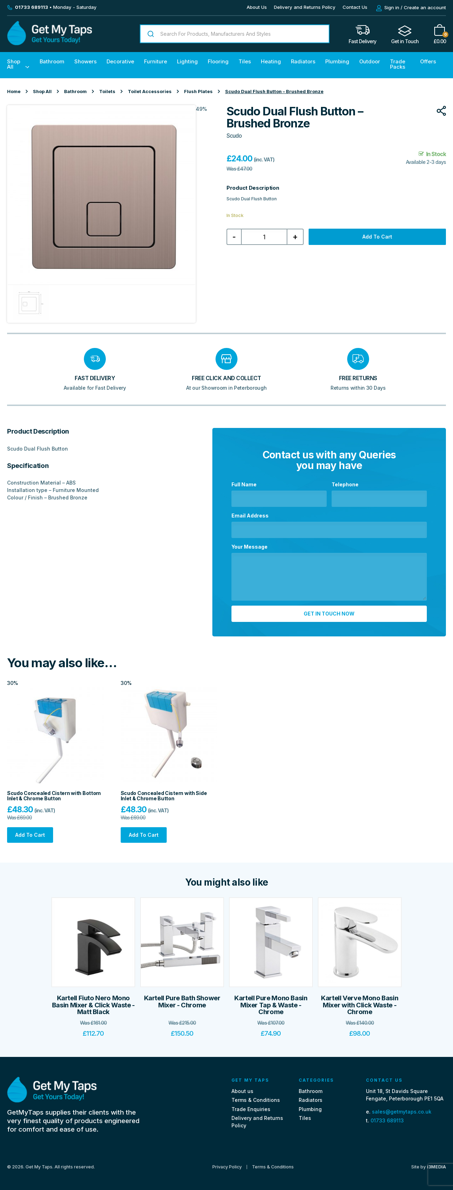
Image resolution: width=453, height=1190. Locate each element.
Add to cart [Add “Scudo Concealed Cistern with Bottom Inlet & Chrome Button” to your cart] (30, 835)
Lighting (187, 61)
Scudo (234, 135)
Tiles (245, 61)
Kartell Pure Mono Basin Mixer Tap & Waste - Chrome (270, 1005)
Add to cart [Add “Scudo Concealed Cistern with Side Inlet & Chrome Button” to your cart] (144, 835)
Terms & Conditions (255, 1100)
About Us (257, 7)
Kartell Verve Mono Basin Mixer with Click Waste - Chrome (359, 1005)
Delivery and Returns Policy (305, 7)
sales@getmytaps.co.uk (401, 1112)
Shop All (13, 64)
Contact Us (355, 7)
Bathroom (52, 61)
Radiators (303, 61)
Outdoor (369, 61)
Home (14, 91)
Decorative (120, 61)
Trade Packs (397, 64)
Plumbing (337, 61)
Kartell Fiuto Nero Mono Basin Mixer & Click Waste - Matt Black (93, 1005)
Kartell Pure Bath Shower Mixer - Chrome (182, 1001)
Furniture (155, 61)
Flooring (218, 61)
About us (242, 1091)
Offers (428, 61)
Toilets (107, 91)
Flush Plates (198, 91)
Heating (271, 61)
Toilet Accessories (150, 91)
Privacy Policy (227, 1167)
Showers (85, 61)
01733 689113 (387, 1120)
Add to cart (377, 237)
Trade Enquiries (250, 1109)
